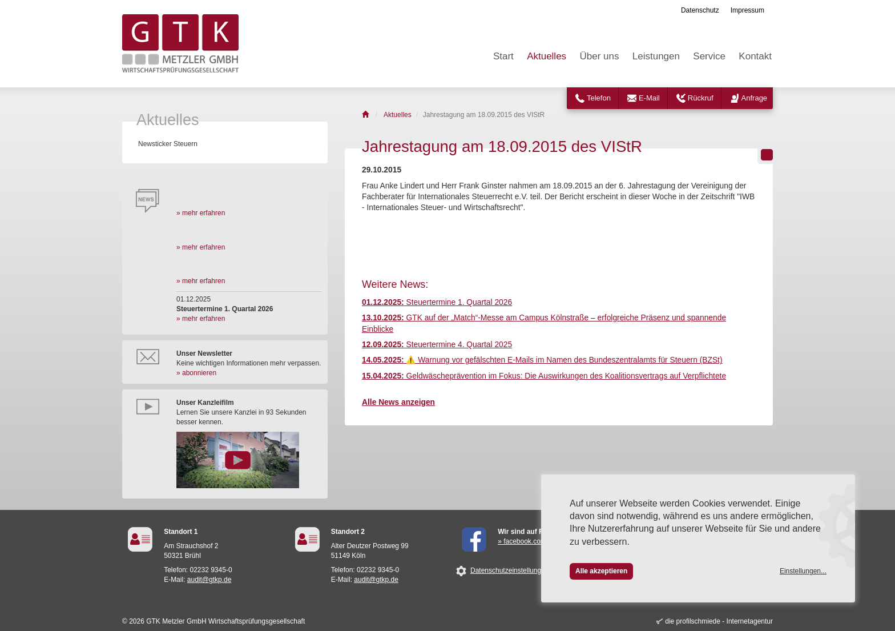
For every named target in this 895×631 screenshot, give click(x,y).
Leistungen (656, 56)
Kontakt (755, 56)
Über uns (599, 56)
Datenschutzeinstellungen (509, 570)
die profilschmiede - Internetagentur (719, 621)
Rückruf (700, 98)
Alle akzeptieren (601, 571)
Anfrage (754, 98)
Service (709, 56)
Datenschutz (700, 10)
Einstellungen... (803, 571)
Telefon (599, 98)
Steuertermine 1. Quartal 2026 (437, 302)
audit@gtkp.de (209, 580)
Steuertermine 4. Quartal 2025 (437, 344)
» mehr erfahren (200, 213)
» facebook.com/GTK (530, 541)
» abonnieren (196, 373)
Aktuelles (546, 56)
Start (503, 56)
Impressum (747, 10)
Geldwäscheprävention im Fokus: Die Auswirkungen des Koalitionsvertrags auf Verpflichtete (544, 376)
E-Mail (649, 98)
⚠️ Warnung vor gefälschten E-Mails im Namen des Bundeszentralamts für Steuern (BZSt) (542, 360)
